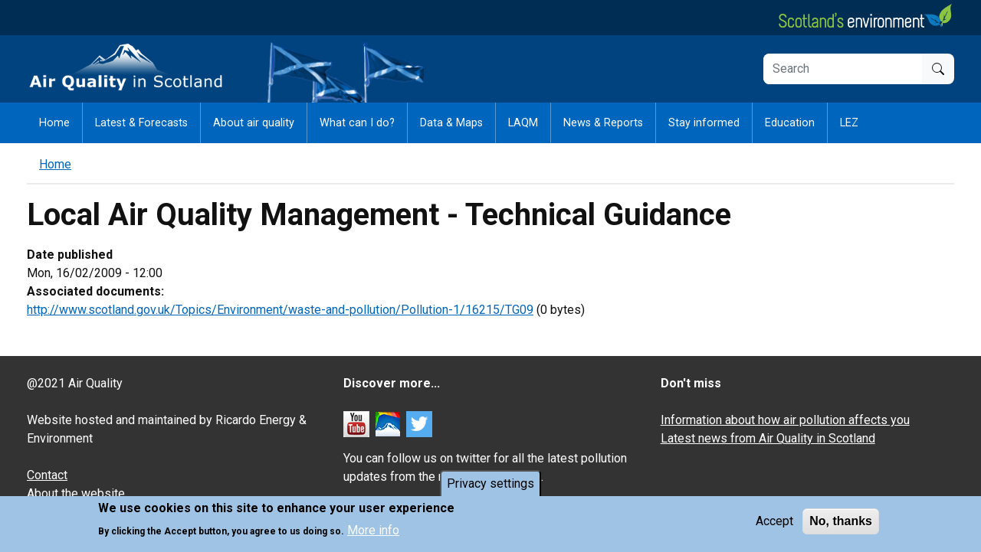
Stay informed (704, 122)
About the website (76, 493)
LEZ (849, 122)
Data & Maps (451, 122)
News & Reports (603, 122)
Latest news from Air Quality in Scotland (768, 438)
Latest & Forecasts (141, 122)
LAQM (523, 122)
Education (790, 122)
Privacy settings (490, 485)
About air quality (253, 122)
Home (54, 122)
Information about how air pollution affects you (785, 420)
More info (373, 531)
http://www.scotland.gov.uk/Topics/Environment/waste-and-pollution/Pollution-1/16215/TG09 (280, 309)
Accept (774, 522)
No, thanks (840, 522)
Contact (47, 475)
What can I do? (357, 122)
